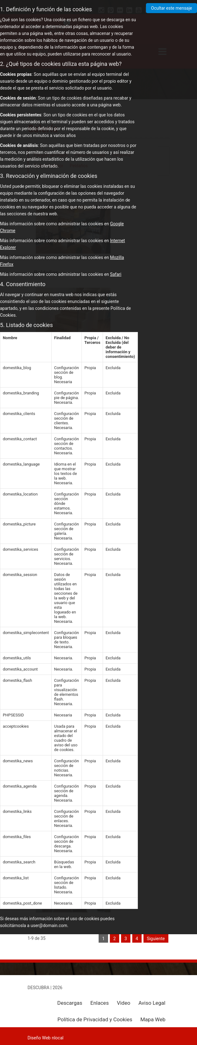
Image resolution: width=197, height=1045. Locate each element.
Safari (115, 274)
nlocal (57, 1037)
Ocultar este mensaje (171, 8)
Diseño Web (39, 1037)
